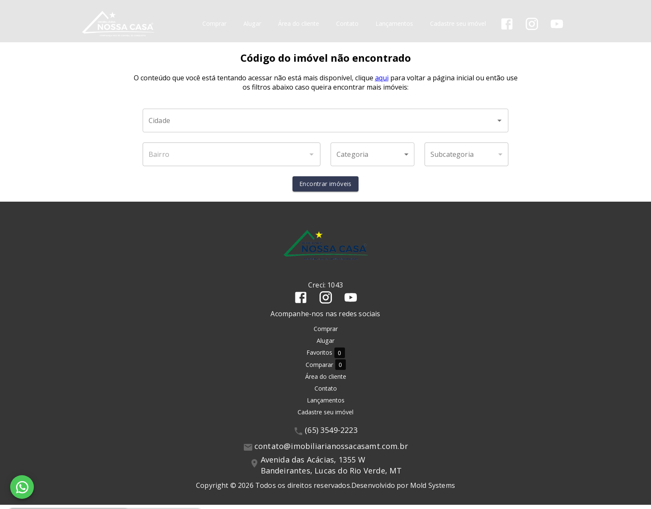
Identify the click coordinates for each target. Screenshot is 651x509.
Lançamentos (395, 23)
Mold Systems (432, 489)
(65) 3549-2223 (331, 434)
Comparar (326, 369)
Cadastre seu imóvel (459, 23)
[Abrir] (499, 125)
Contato (348, 23)
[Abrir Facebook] (507, 23)
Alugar (253, 23)
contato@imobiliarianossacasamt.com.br (331, 450)
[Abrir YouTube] (557, 23)
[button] (372, 158)
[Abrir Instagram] (532, 23)
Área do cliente (299, 23)
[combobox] (325, 125)
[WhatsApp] (22, 487)
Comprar (215, 23)
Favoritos (325, 357)
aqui (382, 82)
